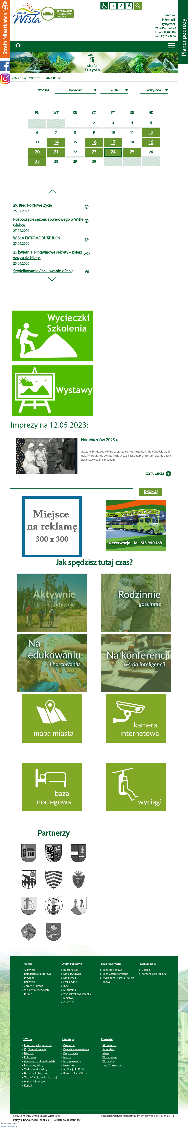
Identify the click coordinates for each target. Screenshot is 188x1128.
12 (150, 133)
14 (56, 142)
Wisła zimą (108, 1061)
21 (56, 152)
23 (94, 152)
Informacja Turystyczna (38, 1045)
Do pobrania (70, 1053)
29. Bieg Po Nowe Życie (32, 206)
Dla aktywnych (72, 974)
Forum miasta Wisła (75, 1073)
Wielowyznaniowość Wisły (39, 1061)
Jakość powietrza (112, 1065)
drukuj (151, 492)
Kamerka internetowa (76, 1049)
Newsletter (69, 1065)
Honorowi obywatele (36, 1073)
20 (37, 152)
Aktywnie (29, 970)
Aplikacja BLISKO (73, 1069)
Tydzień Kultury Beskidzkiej (40, 1077)
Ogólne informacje (35, 1049)
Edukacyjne (70, 982)
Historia (29, 1053)
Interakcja (68, 1039)
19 (150, 142)
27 (37, 162)
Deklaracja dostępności (67, 1120)
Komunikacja (148, 963)
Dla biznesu (70, 978)
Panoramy (69, 1045)
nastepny (13, 1126)
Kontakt (28, 1085)
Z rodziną (68, 1002)
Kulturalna (69, 990)
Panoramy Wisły (33, 1065)
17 (113, 142)
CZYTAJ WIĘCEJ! (154, 473)
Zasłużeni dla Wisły (35, 1069)
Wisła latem (109, 1057)
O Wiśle (27, 1039)
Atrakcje (27, 963)
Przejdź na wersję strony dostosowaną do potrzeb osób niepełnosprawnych (104, 5)
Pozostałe (107, 1039)
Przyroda (29, 978)
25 (132, 152)
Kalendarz (108, 1049)
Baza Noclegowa (112, 970)
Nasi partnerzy (72, 1061)
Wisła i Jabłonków (35, 1081)
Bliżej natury (70, 970)
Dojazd (146, 970)
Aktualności (109, 1045)
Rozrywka (30, 982)
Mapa (105, 1053)
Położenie (30, 1057)
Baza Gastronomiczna (115, 974)
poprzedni (4, 1126)
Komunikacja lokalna (154, 974)
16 (94, 142)
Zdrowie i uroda (33, 986)
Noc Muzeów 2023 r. (99, 440)
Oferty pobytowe (72, 963)
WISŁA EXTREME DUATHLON (36, 238)
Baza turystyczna (111, 963)
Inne (66, 986)
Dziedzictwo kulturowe (38, 974)
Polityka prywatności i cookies (31, 1120)
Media (67, 1057)
